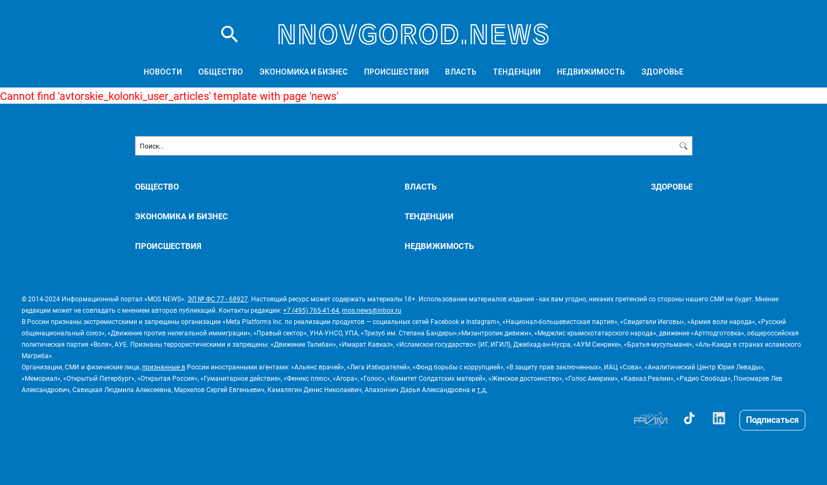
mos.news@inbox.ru (371, 310)
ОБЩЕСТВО (220, 72)
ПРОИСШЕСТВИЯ (396, 72)
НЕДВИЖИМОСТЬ (591, 72)
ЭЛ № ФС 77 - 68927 (217, 298)
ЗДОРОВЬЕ (662, 72)
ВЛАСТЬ (460, 72)
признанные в (163, 366)
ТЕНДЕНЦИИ (517, 72)
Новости (163, 72)
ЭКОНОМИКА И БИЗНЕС (303, 72)
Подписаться (772, 419)
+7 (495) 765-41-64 (311, 310)
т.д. (482, 389)
